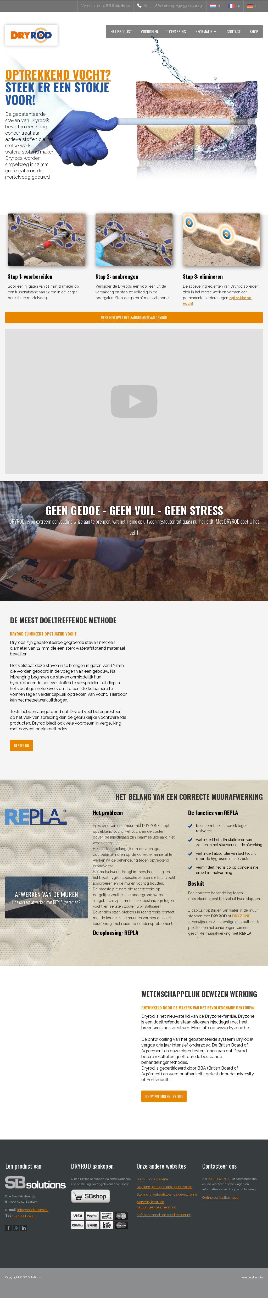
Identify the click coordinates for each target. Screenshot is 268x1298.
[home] (31, 37)
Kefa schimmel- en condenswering (164, 1215)
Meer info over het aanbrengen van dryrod (134, 317)
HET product (121, 31)
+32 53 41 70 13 (23, 1216)
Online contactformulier (221, 1198)
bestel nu (21, 745)
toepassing (176, 31)
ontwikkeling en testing (164, 1096)
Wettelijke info (252, 1277)
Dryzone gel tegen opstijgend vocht (164, 1187)
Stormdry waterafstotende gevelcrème (167, 1194)
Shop (254, 31)
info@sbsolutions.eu (32, 1210)
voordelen (149, 31)
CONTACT (234, 31)
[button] (206, 31)
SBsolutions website (152, 1179)
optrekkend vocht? (58, 74)
